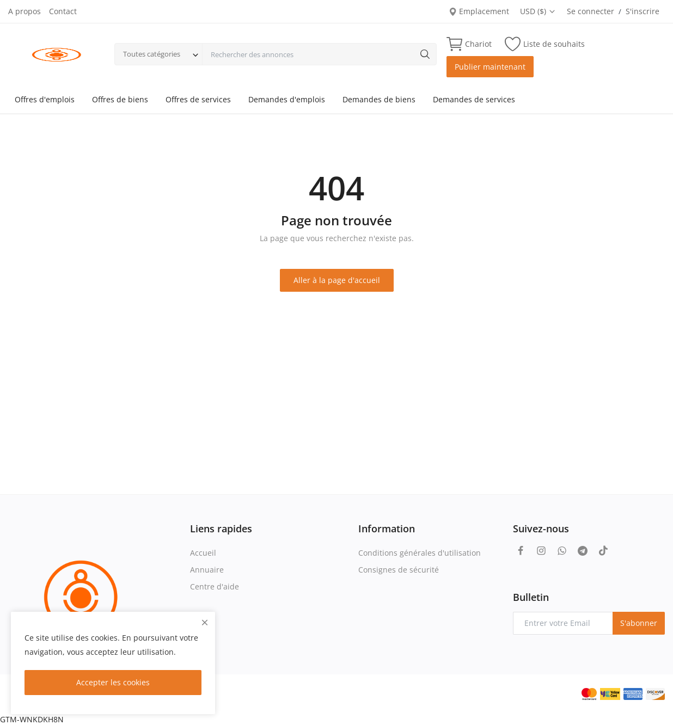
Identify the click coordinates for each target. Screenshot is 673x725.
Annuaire (207, 569)
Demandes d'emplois (286, 99)
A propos (24, 11)
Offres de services (198, 99)
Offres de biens (120, 99)
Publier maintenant (490, 67)
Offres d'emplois (45, 99)
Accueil (203, 553)
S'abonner (638, 623)
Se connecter (590, 11)
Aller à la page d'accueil (336, 280)
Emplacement (479, 11)
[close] (205, 622)
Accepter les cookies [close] (113, 682)
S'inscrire (642, 11)
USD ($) (538, 11)
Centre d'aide (214, 586)
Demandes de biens (378, 99)
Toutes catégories (151, 54)
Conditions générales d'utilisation (419, 553)
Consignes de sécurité (398, 569)
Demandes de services (474, 99)
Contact (63, 11)
